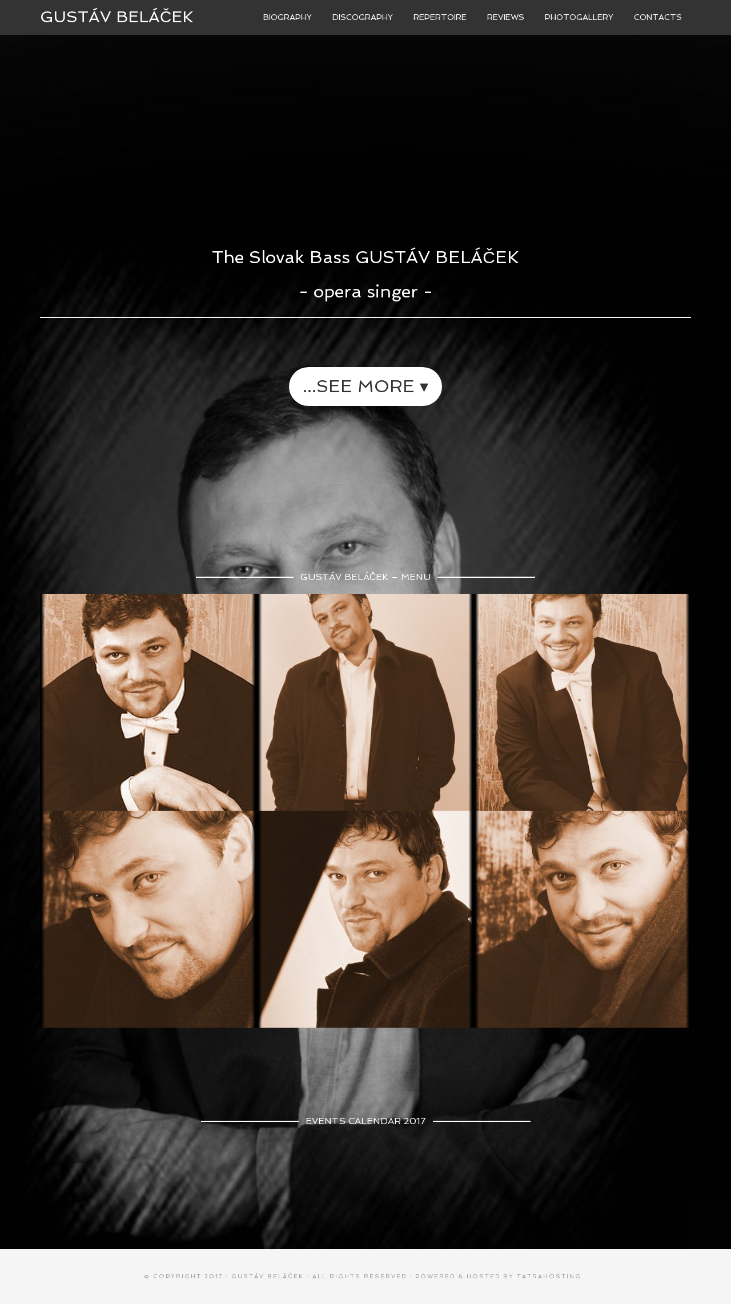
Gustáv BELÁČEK (117, 16)
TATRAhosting (549, 1276)
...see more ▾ (365, 386)
